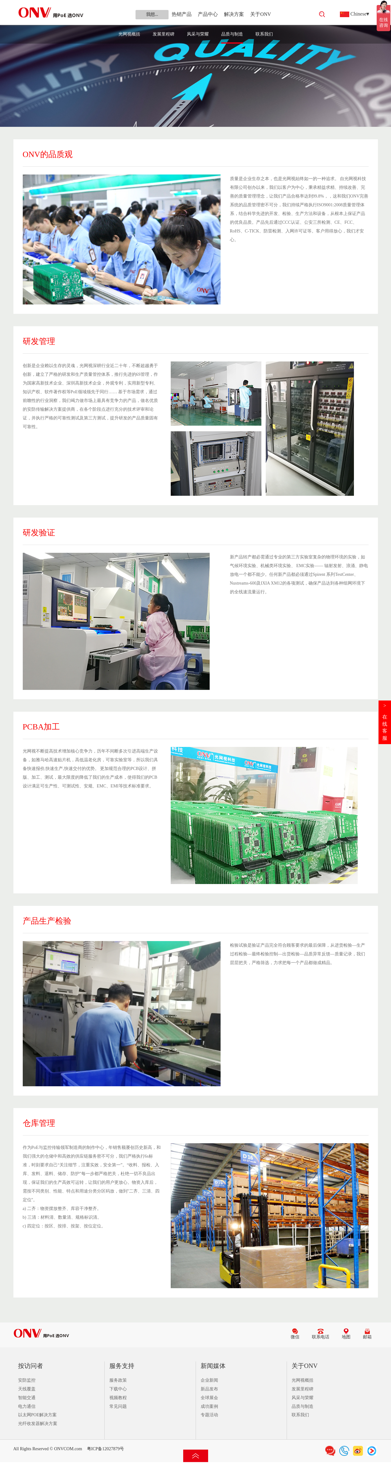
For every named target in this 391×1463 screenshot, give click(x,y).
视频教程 (118, 1397)
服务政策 (118, 1380)
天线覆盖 (27, 1389)
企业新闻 (209, 1380)
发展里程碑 (163, 34)
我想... (152, 14)
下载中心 (118, 1389)
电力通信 (27, 1406)
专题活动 (209, 1415)
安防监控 (27, 1380)
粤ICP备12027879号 (105, 1448)
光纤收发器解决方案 (37, 1423)
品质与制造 (232, 34)
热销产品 (182, 14)
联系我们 (264, 34)
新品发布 (209, 1389)
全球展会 (209, 1397)
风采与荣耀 (198, 34)
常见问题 (118, 1406)
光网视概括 (129, 34)
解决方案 (234, 14)
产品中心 (208, 14)
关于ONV (260, 14)
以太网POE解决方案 (37, 1415)
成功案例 (209, 1406)
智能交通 (27, 1397)
